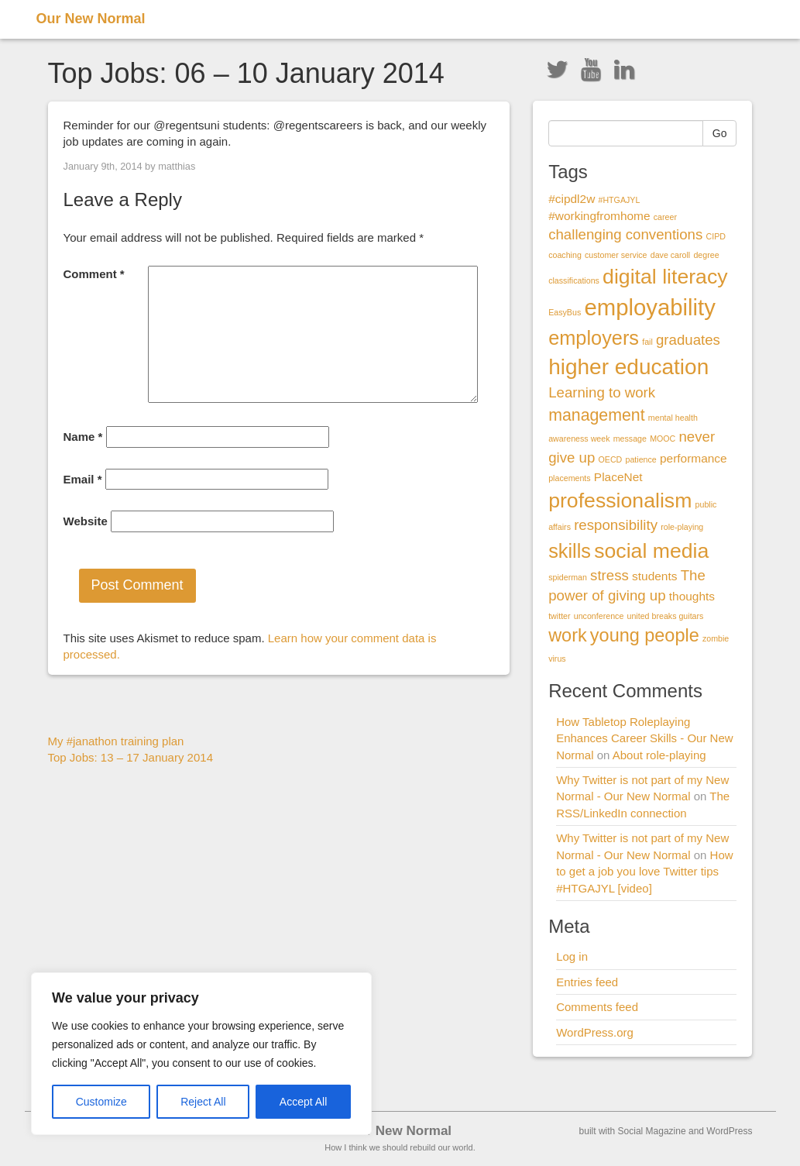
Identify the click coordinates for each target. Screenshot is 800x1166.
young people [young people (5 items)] (644, 635)
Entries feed (587, 982)
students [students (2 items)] (654, 576)
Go (719, 133)
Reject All (202, 1101)
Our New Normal (91, 18)
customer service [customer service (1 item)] (616, 255)
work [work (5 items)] (567, 635)
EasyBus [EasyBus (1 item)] (564, 312)
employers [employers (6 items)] (593, 338)
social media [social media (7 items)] (651, 550)
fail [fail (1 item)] (647, 341)
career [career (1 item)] (665, 217)
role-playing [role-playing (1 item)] (682, 526)
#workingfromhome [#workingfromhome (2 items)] (599, 215)
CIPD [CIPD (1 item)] (715, 236)
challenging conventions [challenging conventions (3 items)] (625, 234)
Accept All (303, 1101)
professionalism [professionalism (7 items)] (620, 500)
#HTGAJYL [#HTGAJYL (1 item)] (619, 200)
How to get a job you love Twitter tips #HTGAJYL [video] (644, 871)
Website (86, 521)
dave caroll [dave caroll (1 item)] (671, 255)
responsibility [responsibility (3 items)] (616, 525)
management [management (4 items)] (596, 415)
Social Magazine (652, 1131)
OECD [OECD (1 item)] (611, 459)
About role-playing (659, 755)
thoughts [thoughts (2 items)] (692, 596)
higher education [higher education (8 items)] (628, 367)
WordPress (729, 1131)
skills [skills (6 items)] (569, 551)
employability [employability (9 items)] (650, 307)
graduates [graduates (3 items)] (688, 340)
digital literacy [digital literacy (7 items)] (665, 276)
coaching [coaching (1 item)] (565, 255)
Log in (572, 956)
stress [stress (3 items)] (609, 575)
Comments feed (597, 1006)
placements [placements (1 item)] (569, 478)
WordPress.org (594, 1032)
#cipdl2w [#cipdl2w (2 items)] (571, 198)
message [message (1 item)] (630, 438)
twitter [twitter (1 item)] (559, 616)
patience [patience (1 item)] (640, 459)
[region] (201, 1053)
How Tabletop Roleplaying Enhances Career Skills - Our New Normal (644, 738)
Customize (101, 1101)
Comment (94, 273)
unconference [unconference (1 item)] (599, 616)
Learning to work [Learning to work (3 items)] (601, 392)
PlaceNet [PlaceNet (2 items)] (618, 476)
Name (83, 436)
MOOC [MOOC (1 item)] (662, 438)
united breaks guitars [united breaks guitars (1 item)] (665, 616)
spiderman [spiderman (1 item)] (567, 577)
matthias (176, 166)
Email (83, 479)
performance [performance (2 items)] (693, 458)
